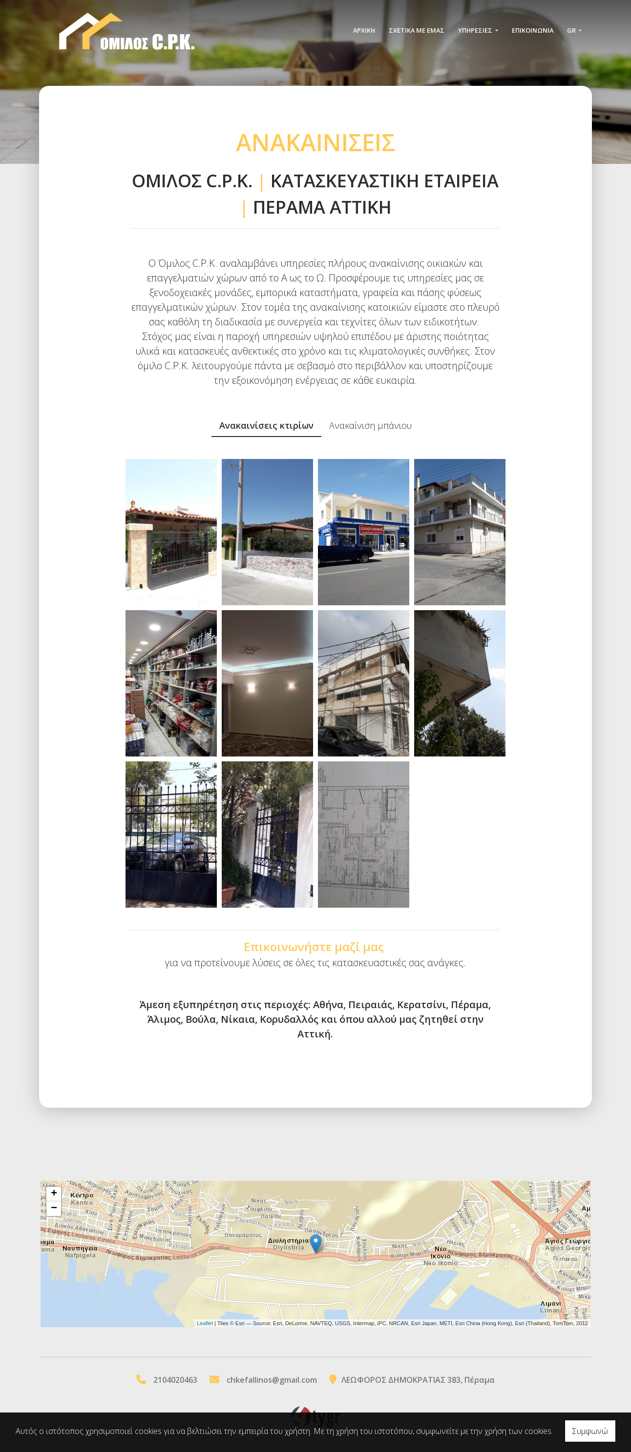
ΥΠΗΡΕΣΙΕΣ (476, 30)
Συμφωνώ (590, 1431)
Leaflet (205, 1323)
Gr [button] (572, 30)
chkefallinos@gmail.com (272, 1379)
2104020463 (175, 1379)
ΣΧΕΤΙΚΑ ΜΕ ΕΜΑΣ (416, 30)
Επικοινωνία (532, 30)
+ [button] (54, 1194)
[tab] (266, 426)
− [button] (54, 1208)
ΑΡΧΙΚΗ (364, 30)
